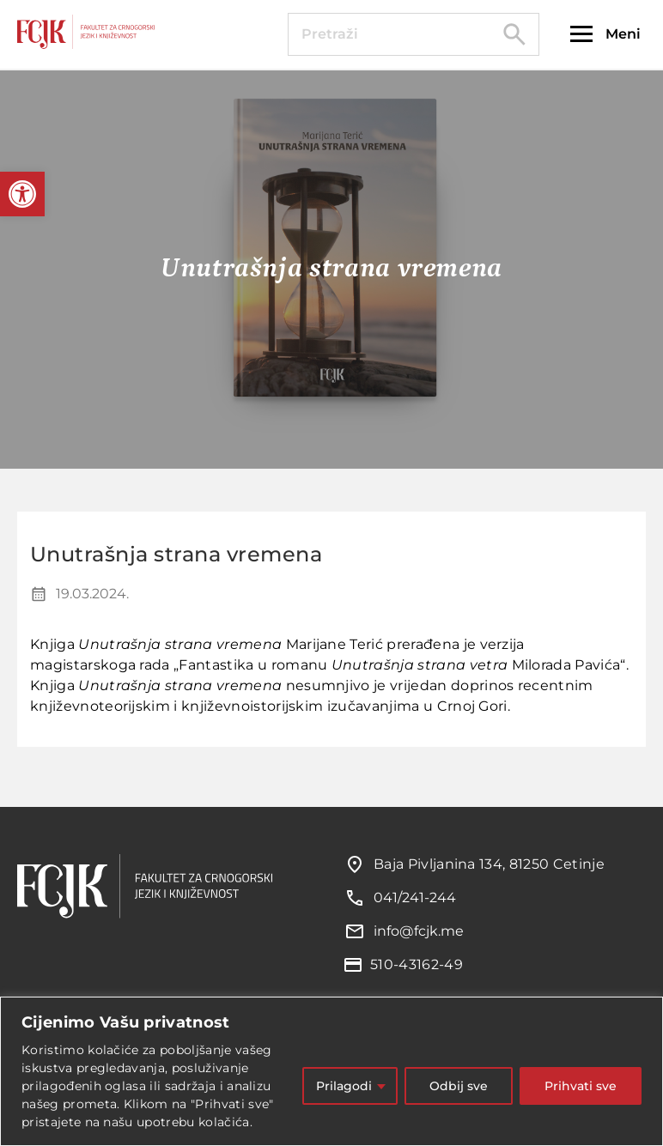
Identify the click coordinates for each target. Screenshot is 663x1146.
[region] (331, 1071)
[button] (22, 194)
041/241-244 (415, 897)
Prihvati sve (580, 1086)
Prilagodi (344, 1086)
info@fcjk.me (419, 931)
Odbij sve (458, 1086)
